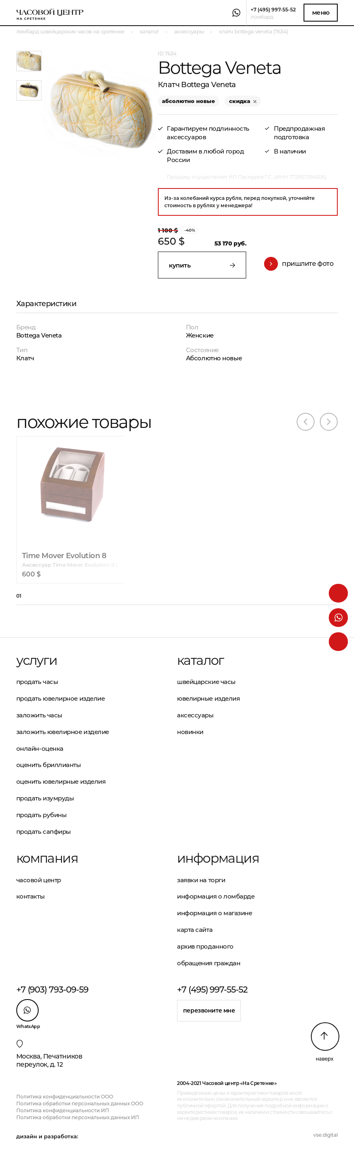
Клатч (25, 358)
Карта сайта (194, 930)
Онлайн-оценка (39, 748)
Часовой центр (38, 880)
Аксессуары (195, 715)
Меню (321, 12)
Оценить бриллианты (48, 765)
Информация (218, 858)
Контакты (30, 896)
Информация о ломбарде (216, 896)
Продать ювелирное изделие (60, 698)
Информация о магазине (214, 913)
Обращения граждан (208, 963)
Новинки (190, 732)
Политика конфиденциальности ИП (62, 1110)
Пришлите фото (298, 264)
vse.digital (325, 1135)
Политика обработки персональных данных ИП (77, 1117)
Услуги (36, 660)
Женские (200, 335)
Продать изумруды (45, 798)
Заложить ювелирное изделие (62, 732)
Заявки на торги (201, 880)
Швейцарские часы (206, 682)
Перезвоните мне (209, 1010)
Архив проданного (205, 946)
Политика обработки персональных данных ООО (79, 1103)
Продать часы (37, 682)
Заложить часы (39, 715)
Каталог (200, 660)
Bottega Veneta (39, 335)
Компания (47, 858)
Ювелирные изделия (208, 698)
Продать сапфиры (43, 831)
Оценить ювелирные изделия (61, 781)
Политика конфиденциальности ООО (64, 1096)
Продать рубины (41, 815)
